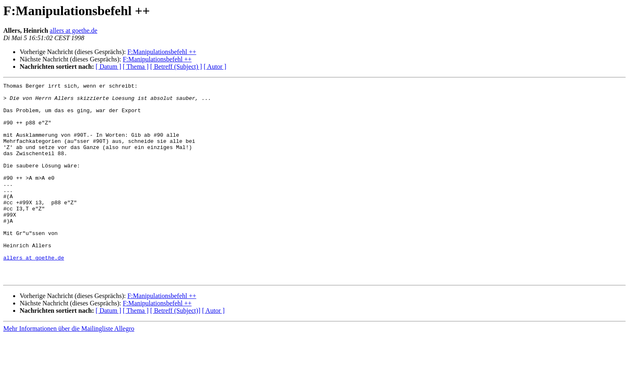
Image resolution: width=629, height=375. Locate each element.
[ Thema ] (136, 66)
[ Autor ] (215, 66)
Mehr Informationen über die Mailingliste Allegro (68, 367)
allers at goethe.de (73, 30)
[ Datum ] (108, 66)
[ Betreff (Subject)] (175, 349)
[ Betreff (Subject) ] (176, 66)
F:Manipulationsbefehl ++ (162, 51)
